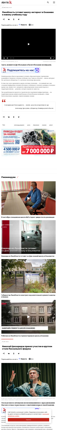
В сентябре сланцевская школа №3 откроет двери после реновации (27, 217)
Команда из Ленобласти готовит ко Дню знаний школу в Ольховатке (27, 256)
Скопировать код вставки (49, 61)
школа (28, 125)
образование (36, 125)
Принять (28, 419)
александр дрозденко (19, 125)
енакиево (44, 125)
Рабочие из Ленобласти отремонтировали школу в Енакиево (25, 336)
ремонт (51, 125)
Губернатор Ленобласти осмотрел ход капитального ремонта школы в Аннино (28, 296)
